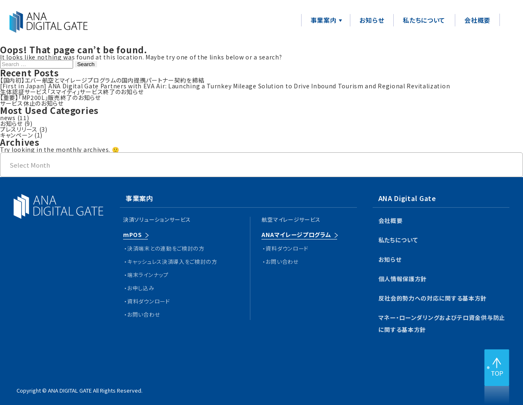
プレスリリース (19, 129)
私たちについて (424, 20)
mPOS (132, 234)
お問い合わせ (143, 314)
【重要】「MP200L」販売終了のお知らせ (50, 97)
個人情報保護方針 (402, 279)
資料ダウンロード (148, 301)
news (8, 118)
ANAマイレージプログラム (296, 234)
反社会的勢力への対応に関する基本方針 (432, 298)
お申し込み (141, 288)
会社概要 (477, 20)
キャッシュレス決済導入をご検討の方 (172, 261)
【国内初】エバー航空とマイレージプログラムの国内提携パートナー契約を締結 (102, 80)
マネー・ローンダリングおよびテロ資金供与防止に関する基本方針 (441, 323)
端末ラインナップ (148, 275)
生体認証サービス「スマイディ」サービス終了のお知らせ (71, 92)
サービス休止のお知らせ (32, 103)
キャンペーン (16, 135)
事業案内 (324, 20)
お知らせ (371, 20)
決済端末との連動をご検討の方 (165, 248)
